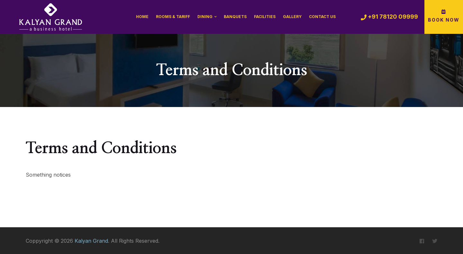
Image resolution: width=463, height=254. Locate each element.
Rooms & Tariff (173, 16)
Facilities (265, 16)
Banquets (235, 16)
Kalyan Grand (91, 241)
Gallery (292, 16)
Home (142, 16)
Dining (205, 16)
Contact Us (322, 16)
